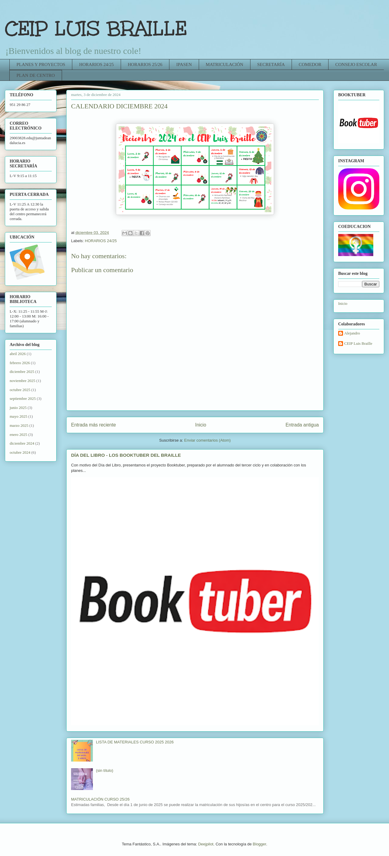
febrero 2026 (20, 363)
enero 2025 (18, 434)
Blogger (259, 844)
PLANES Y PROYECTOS (41, 64)
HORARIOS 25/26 (145, 64)
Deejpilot (206, 844)
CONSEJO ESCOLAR (356, 64)
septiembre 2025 (23, 398)
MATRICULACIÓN (224, 64)
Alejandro (352, 333)
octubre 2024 (20, 452)
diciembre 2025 (22, 371)
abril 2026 (18, 353)
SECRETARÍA (271, 64)
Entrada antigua (302, 424)
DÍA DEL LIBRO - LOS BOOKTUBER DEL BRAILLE (126, 455)
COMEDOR (310, 64)
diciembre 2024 (22, 443)
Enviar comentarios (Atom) (207, 440)
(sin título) (104, 770)
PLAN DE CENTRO (36, 75)
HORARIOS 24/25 (96, 64)
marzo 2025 (19, 425)
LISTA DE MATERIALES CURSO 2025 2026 (135, 742)
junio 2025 (18, 407)
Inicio (200, 424)
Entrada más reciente (93, 424)
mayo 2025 (18, 416)
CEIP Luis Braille (358, 343)
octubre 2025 (20, 389)
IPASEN (184, 64)
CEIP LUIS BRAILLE (96, 28)
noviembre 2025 (22, 380)
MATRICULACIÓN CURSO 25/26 (100, 799)
